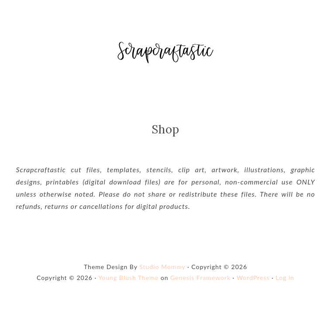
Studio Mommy (162, 266)
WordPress (253, 277)
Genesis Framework (200, 277)
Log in (285, 277)
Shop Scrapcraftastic (165, 52)
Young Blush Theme (128, 277)
